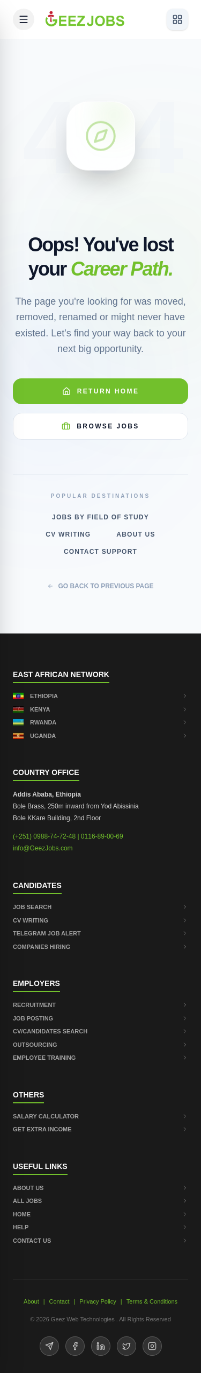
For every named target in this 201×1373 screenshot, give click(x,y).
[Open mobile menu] (23, 19)
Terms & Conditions (151, 1301)
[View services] (177, 19)
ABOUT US (100, 1188)
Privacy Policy (97, 1301)
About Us (135, 534)
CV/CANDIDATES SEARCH (100, 1031)
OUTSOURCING (100, 1044)
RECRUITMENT (100, 1005)
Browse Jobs (100, 426)
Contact (59, 1301)
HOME (100, 1214)
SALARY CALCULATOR (100, 1116)
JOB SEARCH (100, 907)
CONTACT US (100, 1240)
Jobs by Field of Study (100, 517)
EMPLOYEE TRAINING (100, 1057)
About (31, 1301)
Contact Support (100, 551)
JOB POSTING (100, 1018)
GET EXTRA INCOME (100, 1129)
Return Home (100, 391)
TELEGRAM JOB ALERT (100, 933)
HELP (100, 1227)
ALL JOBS (100, 1201)
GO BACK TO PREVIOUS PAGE (100, 586)
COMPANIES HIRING (100, 947)
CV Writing (68, 534)
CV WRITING (100, 920)
